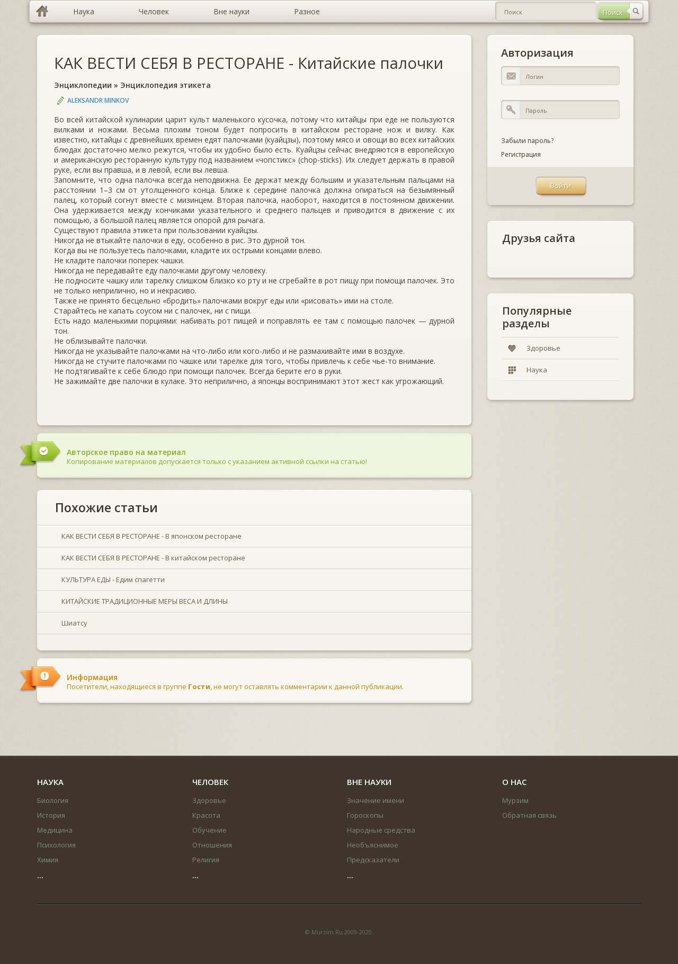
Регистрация (521, 154)
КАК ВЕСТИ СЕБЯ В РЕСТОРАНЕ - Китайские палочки (248, 62)
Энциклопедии (83, 85)
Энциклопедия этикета (165, 85)
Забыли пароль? (527, 140)
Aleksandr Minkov (98, 100)
